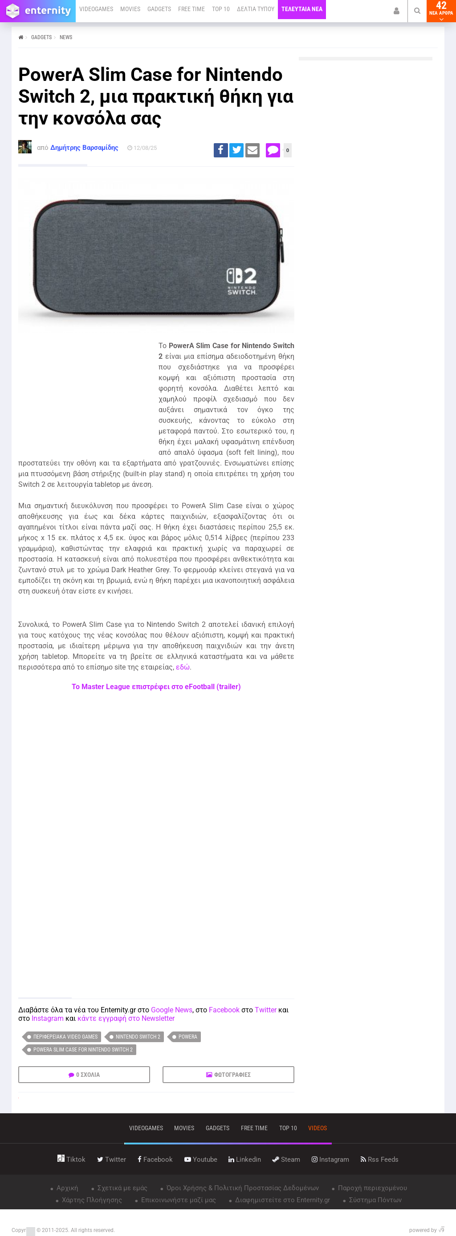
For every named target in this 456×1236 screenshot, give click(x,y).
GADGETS (159, 8)
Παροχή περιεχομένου (371, 1188)
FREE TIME (191, 8)
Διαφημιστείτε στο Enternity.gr (281, 1200)
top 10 (288, 1128)
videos (317, 1128)
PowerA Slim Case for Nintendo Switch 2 (83, 1050)
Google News (171, 1010)
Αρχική (66, 1188)
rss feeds (380, 1160)
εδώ (183, 667)
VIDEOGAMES (96, 8)
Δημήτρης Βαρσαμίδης (84, 148)
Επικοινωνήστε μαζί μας (177, 1200)
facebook (155, 1160)
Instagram (48, 1018)
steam (286, 1160)
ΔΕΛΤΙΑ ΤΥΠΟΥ (255, 8)
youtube (200, 1160)
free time (254, 1128)
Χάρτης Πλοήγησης (91, 1200)
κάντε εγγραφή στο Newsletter (126, 1018)
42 (441, 11)
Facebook (224, 1010)
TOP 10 (221, 8)
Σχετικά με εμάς (121, 1188)
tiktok (71, 1160)
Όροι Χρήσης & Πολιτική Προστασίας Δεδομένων (242, 1188)
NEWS (66, 37)
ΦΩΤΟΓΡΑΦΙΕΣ (232, 1074)
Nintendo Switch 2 (138, 1037)
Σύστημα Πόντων (374, 1200)
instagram (330, 1160)
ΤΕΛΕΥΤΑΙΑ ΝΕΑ (301, 8)
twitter (111, 1160)
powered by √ (426, 1230)
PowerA (188, 1037)
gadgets (217, 1128)
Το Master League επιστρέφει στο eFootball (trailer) (156, 686)
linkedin (244, 1160)
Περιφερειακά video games (65, 1037)
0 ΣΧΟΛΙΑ (88, 1074)
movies (184, 1128)
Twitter (266, 1010)
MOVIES (130, 8)
